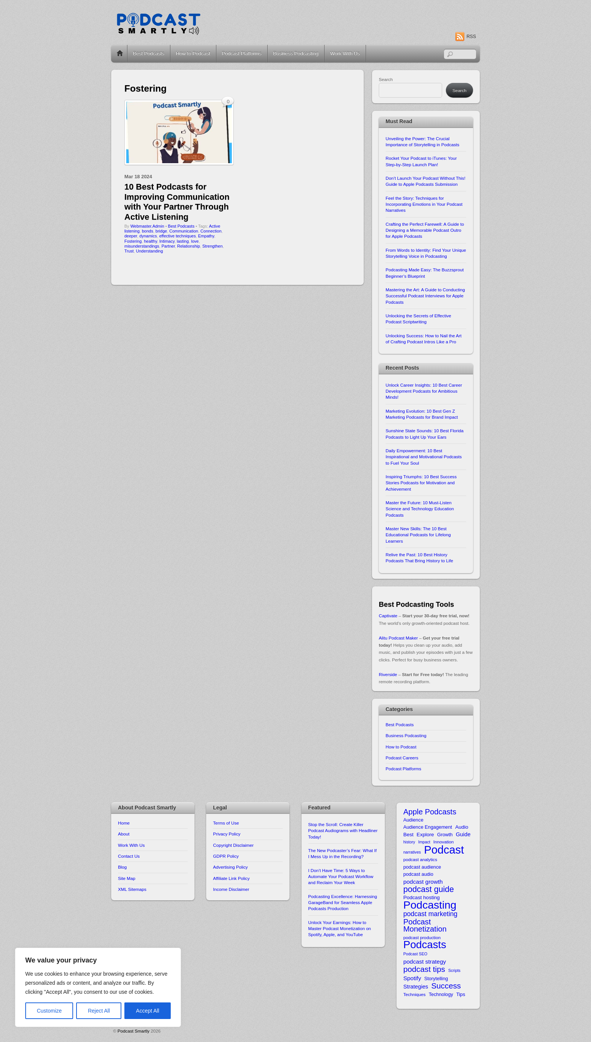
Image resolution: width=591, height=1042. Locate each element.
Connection (211, 231)
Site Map (126, 878)
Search (386, 79)
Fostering (133, 241)
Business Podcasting (295, 53)
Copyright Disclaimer (233, 845)
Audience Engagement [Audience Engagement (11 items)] (427, 827)
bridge (161, 231)
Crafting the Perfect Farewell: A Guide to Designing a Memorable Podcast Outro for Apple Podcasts (425, 230)
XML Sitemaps (132, 889)
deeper (130, 236)
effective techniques (177, 236)
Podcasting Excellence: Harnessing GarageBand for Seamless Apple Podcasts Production (342, 902)
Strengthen (212, 246)
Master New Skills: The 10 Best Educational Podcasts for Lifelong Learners (418, 534)
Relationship (188, 246)
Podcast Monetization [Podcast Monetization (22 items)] (425, 925)
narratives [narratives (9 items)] (412, 852)
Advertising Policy (230, 867)
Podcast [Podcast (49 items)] (444, 849)
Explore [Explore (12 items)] (425, 834)
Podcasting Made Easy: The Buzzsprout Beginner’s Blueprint (425, 272)
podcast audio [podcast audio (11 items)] (418, 874)
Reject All (99, 1011)
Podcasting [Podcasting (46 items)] (429, 905)
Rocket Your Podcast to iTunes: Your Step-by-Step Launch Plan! (421, 161)
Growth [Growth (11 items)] (445, 834)
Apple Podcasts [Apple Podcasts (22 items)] (429, 812)
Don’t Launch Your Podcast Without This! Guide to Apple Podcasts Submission (425, 181)
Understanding (149, 251)
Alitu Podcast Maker (398, 637)
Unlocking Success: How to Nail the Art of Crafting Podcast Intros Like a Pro (423, 338)
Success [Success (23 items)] (446, 985)
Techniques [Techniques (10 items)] (414, 994)
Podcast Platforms (242, 53)
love (195, 241)
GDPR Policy (226, 856)
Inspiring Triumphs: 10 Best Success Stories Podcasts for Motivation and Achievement (421, 482)
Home (120, 53)
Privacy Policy (226, 833)
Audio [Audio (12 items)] (462, 827)
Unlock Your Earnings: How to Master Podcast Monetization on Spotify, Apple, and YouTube (339, 928)
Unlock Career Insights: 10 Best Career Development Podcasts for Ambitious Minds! (424, 391)
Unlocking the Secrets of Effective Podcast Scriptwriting (418, 318)
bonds (147, 231)
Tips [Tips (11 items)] (460, 994)
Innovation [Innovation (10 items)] (443, 841)
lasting (183, 241)
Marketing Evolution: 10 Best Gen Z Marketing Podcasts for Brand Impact (422, 414)
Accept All (147, 1011)
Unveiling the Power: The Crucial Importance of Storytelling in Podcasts (422, 141)
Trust (129, 251)
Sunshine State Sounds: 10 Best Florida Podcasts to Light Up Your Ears (425, 433)
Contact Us (129, 856)
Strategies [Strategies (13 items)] (415, 987)
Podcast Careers (402, 757)
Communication (183, 231)
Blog (122, 867)
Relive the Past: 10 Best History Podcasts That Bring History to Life (419, 557)
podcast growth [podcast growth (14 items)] (423, 881)
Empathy (206, 236)
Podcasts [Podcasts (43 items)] (424, 944)
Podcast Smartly (134, 1030)
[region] (98, 987)
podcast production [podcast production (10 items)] (422, 937)
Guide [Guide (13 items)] (463, 834)
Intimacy (167, 241)
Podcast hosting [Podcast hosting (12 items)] (421, 897)
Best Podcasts (148, 53)
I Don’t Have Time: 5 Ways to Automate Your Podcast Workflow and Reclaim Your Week (341, 876)
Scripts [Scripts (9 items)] (454, 970)
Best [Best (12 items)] (408, 834)
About (123, 833)
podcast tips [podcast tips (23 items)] (424, 969)
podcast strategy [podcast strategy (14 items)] (424, 961)
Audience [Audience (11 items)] (413, 820)
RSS (471, 36)
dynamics (148, 236)
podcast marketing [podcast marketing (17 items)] (430, 914)
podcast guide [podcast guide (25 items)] (428, 889)
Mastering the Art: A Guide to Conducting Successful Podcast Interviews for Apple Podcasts (425, 295)
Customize (49, 1011)
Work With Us (345, 53)
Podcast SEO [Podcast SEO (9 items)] (415, 954)
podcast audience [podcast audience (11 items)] (422, 867)
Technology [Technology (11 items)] (441, 994)
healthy (150, 241)
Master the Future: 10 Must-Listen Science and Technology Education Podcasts (420, 508)
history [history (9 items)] (409, 842)
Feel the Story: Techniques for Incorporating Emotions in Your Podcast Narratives (424, 204)
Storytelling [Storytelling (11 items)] (436, 978)
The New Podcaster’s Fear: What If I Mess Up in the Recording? (342, 853)
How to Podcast (193, 53)
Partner (168, 246)
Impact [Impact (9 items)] (424, 842)
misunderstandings (141, 246)
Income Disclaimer (231, 889)
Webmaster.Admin (147, 226)
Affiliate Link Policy (231, 878)
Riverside (388, 674)
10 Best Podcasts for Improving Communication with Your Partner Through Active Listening (177, 201)
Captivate (388, 615)
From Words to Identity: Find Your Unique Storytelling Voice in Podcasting (426, 253)
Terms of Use (226, 822)
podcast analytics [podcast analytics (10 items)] (420, 859)
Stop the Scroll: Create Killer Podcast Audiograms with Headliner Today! (343, 830)
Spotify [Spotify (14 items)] (412, 978)
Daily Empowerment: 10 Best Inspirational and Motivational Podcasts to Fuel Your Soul (424, 456)
